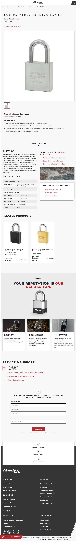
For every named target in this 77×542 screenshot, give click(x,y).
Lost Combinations (46, 490)
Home (4, 7)
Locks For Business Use (13, 7)
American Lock (45, 523)
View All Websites (46, 530)
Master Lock (44, 520)
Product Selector (9, 484)
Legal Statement (46, 537)
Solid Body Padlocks (33, 7)
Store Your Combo (46, 497)
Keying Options (51, 193)
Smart (6, 511)
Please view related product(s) (12, 116)
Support (45, 479)
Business (8, 495)
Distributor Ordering (10, 506)
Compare (24, 260)
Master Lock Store (9, 490)
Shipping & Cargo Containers (54, 164)
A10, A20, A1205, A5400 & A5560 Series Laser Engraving (25, 372)
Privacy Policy (25, 537)
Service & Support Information (12, 26)
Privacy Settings (35, 537)
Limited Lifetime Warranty (16, 380)
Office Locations (46, 503)
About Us (8, 516)
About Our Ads (42, 539)
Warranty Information (47, 493)
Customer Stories (9, 526)
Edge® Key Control (53, 190)
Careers (5, 523)
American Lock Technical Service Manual (20, 376)
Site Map (66, 539)
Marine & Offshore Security (54, 158)
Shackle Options (51, 196)
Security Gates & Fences (53, 161)
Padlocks (23, 7)
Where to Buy (8, 487)
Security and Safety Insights (13, 520)
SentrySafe (44, 526)
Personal (8, 479)
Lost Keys (43, 487)
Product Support (46, 484)
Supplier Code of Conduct (55, 539)
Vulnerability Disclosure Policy (60, 537)
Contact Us (44, 500)
